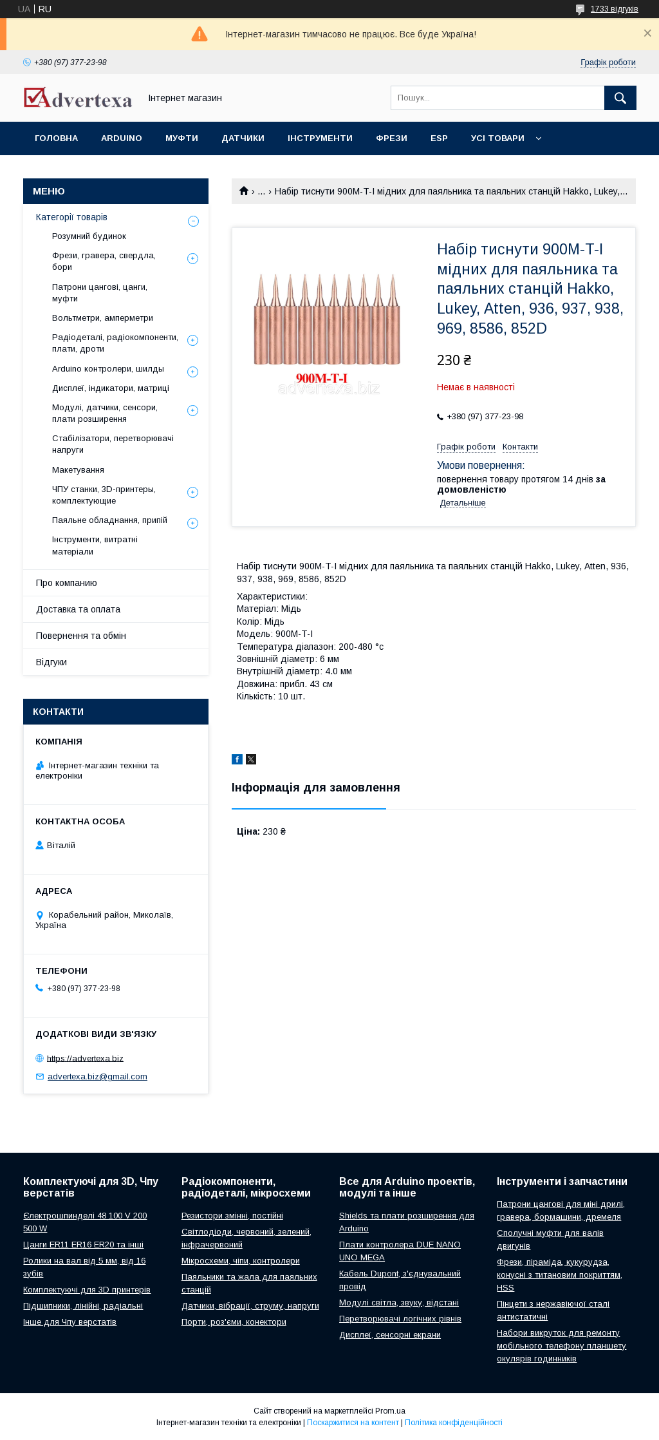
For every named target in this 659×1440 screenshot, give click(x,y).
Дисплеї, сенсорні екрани (390, 1335)
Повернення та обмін (81, 635)
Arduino (121, 138)
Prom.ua (390, 1411)
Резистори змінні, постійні (232, 1215)
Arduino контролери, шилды (108, 369)
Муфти (181, 138)
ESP (439, 138)
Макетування (78, 470)
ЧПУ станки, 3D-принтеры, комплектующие (104, 495)
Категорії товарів (71, 217)
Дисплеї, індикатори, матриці (110, 388)
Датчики (243, 138)
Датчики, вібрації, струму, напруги (250, 1306)
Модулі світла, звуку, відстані (399, 1302)
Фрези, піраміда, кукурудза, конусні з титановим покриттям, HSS (559, 1275)
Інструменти (320, 138)
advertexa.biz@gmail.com (97, 1076)
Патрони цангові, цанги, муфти (99, 292)
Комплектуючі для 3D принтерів (87, 1289)
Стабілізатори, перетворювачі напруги (113, 444)
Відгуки (51, 662)
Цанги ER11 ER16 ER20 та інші (83, 1244)
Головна (56, 138)
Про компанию (66, 583)
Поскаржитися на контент (353, 1422)
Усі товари (497, 138)
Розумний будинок (89, 236)
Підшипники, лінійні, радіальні (83, 1306)
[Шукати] (620, 98)
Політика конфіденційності (454, 1422)
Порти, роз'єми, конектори (233, 1322)
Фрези (391, 138)
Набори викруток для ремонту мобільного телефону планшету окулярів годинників (561, 1345)
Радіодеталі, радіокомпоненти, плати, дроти (115, 343)
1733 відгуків (614, 9)
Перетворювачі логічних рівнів (400, 1318)
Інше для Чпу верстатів (69, 1322)
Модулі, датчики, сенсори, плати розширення (105, 413)
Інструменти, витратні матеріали (95, 545)
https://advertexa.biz (85, 1058)
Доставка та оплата (78, 609)
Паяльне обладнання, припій (109, 520)
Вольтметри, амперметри (102, 318)
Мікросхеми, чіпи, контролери (240, 1260)
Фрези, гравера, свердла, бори (104, 261)
